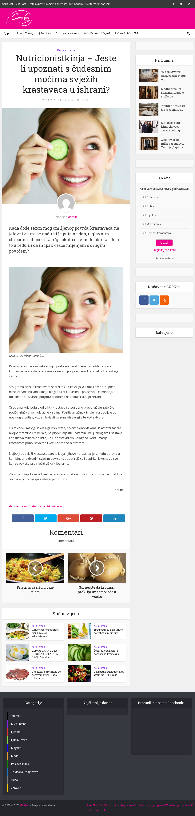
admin (71, 100)
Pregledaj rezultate (164, 250)
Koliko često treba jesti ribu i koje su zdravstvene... (45, 633)
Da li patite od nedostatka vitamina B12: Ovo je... (109, 673)
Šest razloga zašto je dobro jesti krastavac (106, 652)
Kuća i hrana (91, 33)
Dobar (150, 206)
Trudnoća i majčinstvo (68, 33)
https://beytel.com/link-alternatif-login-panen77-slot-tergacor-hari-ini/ (70, 4)
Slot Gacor (21, 4)
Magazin (106, 33)
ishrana (39, 506)
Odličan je (152, 197)
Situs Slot (7, 4)
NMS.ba (23, 805)
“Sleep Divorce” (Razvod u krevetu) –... (173, 75)
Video (137, 33)
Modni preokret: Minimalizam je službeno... (172, 92)
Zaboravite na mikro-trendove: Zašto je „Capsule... (173, 143)
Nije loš (151, 215)
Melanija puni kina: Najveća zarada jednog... (171, 126)
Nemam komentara (158, 233)
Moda (19, 33)
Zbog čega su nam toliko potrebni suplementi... (108, 631)
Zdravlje (29, 33)
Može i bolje (154, 224)
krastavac (56, 506)
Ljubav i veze (45, 33)
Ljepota (8, 33)
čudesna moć (20, 506)
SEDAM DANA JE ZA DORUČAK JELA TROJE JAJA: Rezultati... (46, 654)
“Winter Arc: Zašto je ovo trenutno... (173, 107)
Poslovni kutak (123, 33)
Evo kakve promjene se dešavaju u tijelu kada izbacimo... (46, 675)
